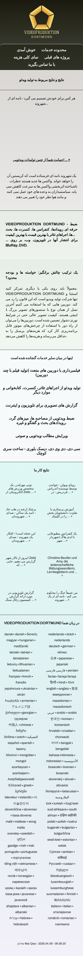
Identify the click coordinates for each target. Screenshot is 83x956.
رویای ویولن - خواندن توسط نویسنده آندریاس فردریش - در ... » (62, 488)
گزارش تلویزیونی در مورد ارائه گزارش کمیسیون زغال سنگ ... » (21, 596)
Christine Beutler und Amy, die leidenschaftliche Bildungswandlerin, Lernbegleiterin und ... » (62, 566)
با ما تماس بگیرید (41, 64)
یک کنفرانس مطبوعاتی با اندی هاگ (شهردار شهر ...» (62, 537)
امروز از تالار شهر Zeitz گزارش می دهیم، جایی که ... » (21, 561)
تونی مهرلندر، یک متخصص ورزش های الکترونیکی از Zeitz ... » (21, 488)
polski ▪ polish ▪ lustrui (62, 821)
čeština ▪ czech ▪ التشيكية (21, 737)
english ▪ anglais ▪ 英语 (61, 688)
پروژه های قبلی (56, 57)
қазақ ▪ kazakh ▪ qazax (21, 888)
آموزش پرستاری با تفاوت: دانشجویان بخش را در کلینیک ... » (62, 512)
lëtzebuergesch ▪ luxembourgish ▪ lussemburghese (62, 882)
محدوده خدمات (53, 50)
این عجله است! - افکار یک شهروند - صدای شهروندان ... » (21, 537)
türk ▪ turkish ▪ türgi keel (62, 803)
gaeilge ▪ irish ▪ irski (21, 845)
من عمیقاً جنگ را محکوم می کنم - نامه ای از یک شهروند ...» (62, 596)
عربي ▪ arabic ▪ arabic (62, 712)
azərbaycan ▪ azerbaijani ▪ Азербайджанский (21, 773)
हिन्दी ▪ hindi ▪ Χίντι (62, 682)
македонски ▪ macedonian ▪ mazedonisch (61, 700)
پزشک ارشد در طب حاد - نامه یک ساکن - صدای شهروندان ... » (21, 512)
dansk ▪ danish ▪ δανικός (21, 634)
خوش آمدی (26, 50)
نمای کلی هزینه (26, 57)
